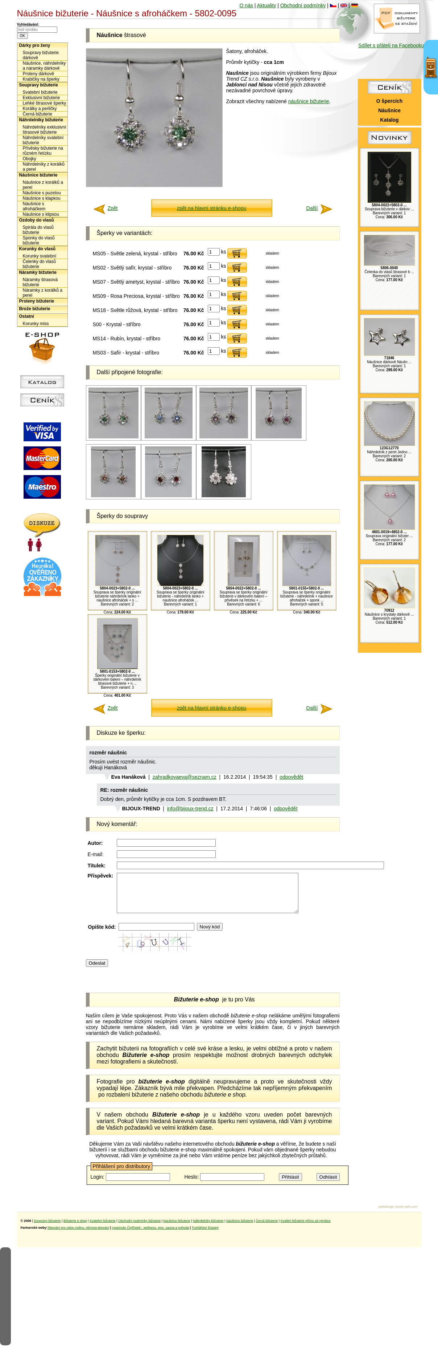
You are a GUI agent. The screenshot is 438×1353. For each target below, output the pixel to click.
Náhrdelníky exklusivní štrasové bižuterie (44, 130)
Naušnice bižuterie (177, 1228)
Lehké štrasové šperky (44, 103)
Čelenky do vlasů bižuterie (39, 264)
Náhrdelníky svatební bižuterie (43, 140)
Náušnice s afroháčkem (34, 206)
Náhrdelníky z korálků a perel (44, 167)
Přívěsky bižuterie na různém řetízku (43, 151)
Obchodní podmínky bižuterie (139, 1228)
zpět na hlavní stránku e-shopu (211, 208)
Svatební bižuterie (40, 92)
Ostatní (26, 316)
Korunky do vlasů (37, 248)
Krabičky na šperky (41, 79)
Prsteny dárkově (38, 73)
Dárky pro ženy (34, 45)
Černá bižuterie (37, 114)
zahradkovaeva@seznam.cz (184, 777)
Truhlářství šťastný (205, 1235)
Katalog (389, 120)
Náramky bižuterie (38, 272)
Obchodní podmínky (303, 5)
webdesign (386, 1214)
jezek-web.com (406, 1214)
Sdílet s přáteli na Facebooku (391, 45)
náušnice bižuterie (308, 101)
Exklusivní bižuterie (41, 97)
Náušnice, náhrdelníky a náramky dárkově (44, 66)
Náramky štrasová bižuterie (40, 282)
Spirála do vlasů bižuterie (38, 230)
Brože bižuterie (34, 308)
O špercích (389, 101)
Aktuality (266, 5)
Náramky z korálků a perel (42, 293)
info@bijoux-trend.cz (190, 808)
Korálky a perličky (40, 108)
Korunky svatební (40, 256)
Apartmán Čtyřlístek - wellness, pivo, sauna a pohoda (150, 1235)
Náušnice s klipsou (41, 214)
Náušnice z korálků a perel (43, 185)
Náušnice (389, 110)
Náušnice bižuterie (38, 175)
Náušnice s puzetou (42, 192)
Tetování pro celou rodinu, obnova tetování (78, 1235)
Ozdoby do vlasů (36, 220)
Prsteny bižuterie (36, 301)
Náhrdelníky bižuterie (41, 119)
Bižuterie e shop (75, 1228)
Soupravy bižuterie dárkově (41, 55)
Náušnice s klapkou (42, 198)
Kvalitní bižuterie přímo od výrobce (306, 1228)
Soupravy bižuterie (38, 85)
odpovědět (291, 777)
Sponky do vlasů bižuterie (39, 240)
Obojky (29, 158)
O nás (246, 5)
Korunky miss (36, 323)
